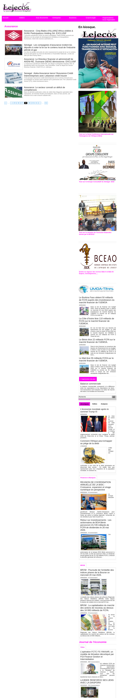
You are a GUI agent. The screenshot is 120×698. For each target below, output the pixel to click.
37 (22, 103)
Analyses (104, 404)
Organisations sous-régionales (108, 19)
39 (29, 103)
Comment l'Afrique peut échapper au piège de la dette (96, 442)
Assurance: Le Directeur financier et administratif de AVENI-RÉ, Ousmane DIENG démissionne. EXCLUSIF (50, 60)
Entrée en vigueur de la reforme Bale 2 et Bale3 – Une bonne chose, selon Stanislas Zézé (97, 278)
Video (82, 647)
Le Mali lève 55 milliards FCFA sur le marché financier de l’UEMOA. (96, 359)
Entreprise (57, 18)
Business (72, 18)
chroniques (84, 404)
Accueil (5, 18)
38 (25, 103)
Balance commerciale (90, 384)
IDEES (22, 18)
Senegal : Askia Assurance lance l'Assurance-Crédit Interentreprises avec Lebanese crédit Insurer (48, 74)
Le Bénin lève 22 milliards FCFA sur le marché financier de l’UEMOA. (97, 340)
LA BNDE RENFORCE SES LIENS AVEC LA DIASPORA (97, 681)
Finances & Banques (88, 478)
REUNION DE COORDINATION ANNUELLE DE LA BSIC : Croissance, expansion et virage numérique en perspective (95, 486)
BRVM (82, 565)
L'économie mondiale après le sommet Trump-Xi (94, 410)
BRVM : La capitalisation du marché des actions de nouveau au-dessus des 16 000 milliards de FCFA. (97, 608)
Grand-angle (91, 18)
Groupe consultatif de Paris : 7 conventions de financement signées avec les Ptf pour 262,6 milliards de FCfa (96, 187)
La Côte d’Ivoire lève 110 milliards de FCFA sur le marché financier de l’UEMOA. (96, 321)
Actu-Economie (42, 18)
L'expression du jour (87, 379)
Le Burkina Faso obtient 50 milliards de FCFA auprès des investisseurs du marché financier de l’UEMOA (96, 300)
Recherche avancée (84, 399)
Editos (94, 404)
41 (36, 103)
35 (15, 103)
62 (46, 103)
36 (18, 103)
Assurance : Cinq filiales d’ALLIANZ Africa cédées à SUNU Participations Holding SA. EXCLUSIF (48, 32)
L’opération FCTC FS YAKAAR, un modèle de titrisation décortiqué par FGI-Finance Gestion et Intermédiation (97, 655)
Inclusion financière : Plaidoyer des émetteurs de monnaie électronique (96, 237)
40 (33, 103)
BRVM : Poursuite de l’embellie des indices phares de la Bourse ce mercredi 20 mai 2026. (97, 572)
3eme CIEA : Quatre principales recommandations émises (94, 139)
